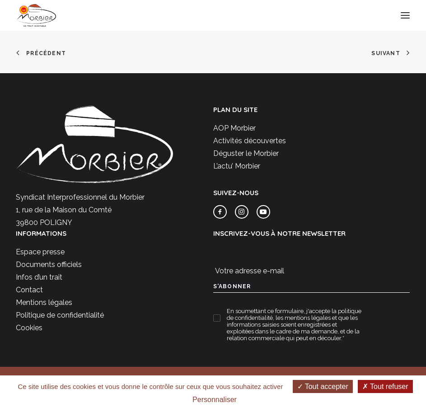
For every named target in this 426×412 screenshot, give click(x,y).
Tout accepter (322, 386)
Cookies (29, 327)
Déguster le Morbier (246, 153)
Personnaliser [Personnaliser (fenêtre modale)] (214, 399)
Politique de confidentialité (60, 315)
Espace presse (40, 252)
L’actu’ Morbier (236, 166)
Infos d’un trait (39, 277)
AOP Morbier (234, 128)
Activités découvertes (249, 140)
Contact (29, 290)
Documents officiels (49, 264)
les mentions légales (303, 317)
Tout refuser (385, 386)
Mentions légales (44, 302)
